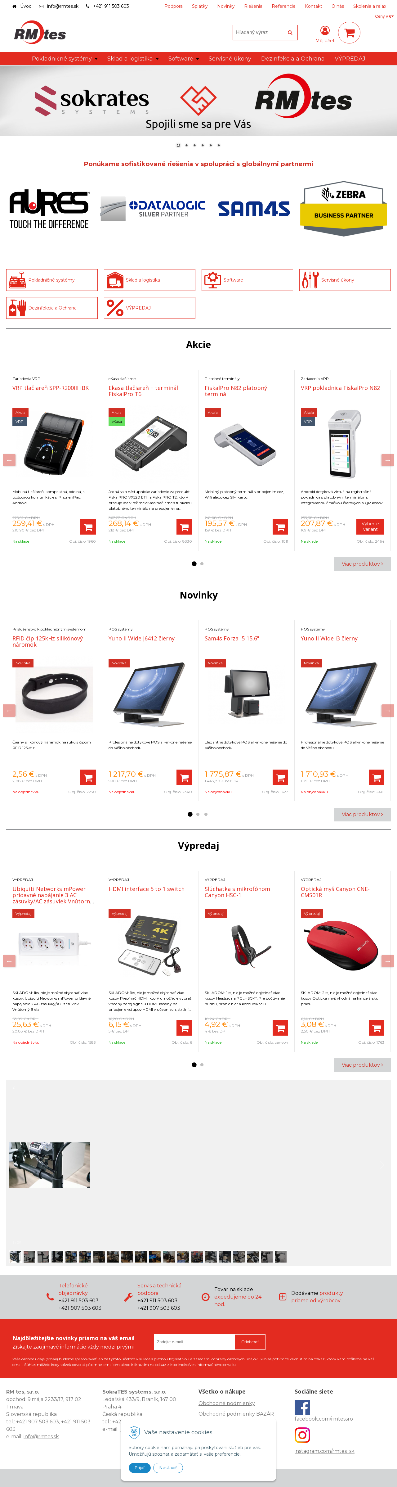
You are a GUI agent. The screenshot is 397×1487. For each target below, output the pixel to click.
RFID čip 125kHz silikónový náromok (47, 641)
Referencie (284, 6)
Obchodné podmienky (226, 1403)
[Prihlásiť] (325, 34)
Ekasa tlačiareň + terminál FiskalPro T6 (143, 391)
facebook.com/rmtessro (324, 1419)
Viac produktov (362, 564)
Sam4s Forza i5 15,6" (232, 638)
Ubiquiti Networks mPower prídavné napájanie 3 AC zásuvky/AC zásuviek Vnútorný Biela (52, 898)
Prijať (140, 1467)
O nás (338, 6)
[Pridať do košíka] (88, 527)
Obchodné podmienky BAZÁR (236, 1414)
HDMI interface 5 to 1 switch (147, 889)
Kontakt (313, 6)
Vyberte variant (370, 526)
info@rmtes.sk (62, 6)
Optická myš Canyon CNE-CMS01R (335, 892)
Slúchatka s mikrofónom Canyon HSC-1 (237, 892)
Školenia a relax (369, 6)
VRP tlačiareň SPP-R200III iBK (50, 387)
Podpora (173, 6)
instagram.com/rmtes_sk (325, 1451)
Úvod (26, 6)
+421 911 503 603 (111, 6)
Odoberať (250, 1342)
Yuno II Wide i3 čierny (329, 638)
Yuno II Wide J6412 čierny (142, 638)
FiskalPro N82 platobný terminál (236, 391)
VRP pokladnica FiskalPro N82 (340, 387)
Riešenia (253, 6)
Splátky (200, 6)
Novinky (226, 6)
